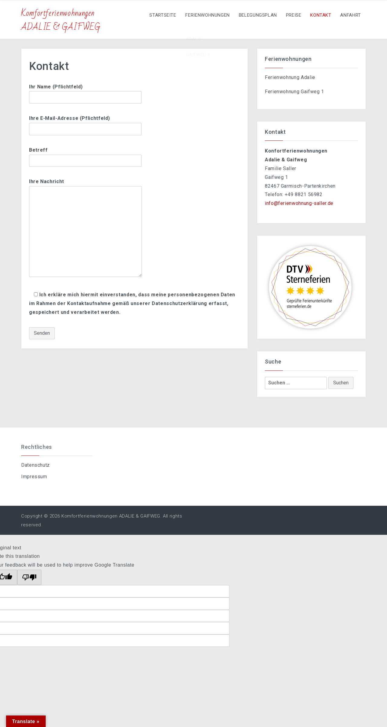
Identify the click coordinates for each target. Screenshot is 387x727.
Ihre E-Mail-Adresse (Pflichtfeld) (85, 123)
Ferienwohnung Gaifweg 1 (294, 91)
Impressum (34, 476)
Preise (290, 15)
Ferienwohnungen (202, 15)
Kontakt (318, 15)
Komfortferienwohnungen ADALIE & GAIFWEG (60, 20)
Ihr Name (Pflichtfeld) (85, 92)
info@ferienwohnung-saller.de (299, 203)
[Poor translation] (29, 577)
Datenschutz (35, 465)
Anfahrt (350, 15)
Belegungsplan (254, 15)
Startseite (156, 15)
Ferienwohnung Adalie (290, 77)
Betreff (85, 155)
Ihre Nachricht (85, 228)
